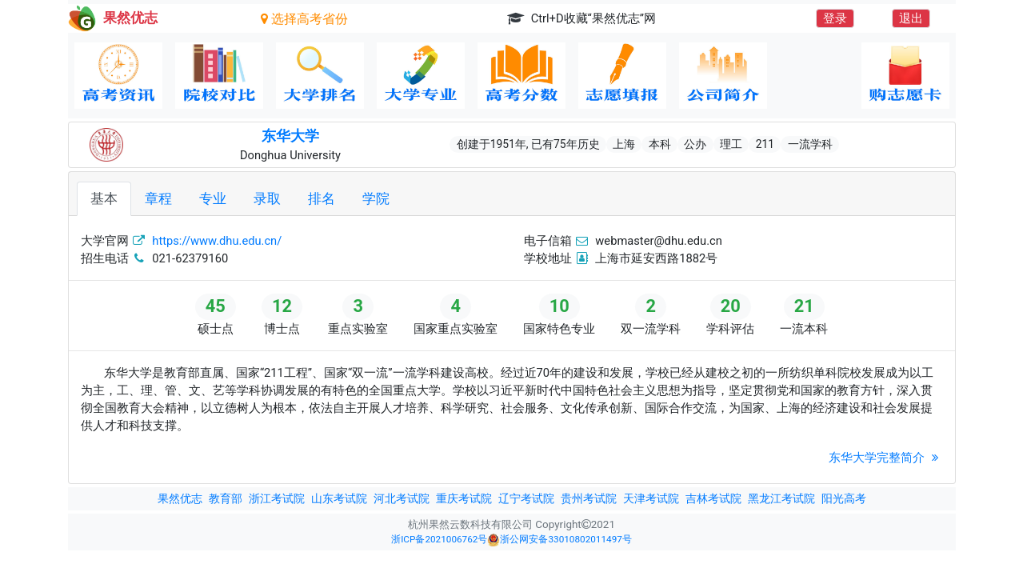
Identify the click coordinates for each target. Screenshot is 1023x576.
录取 (267, 198)
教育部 (225, 498)
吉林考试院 (713, 498)
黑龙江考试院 (781, 498)
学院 (376, 198)
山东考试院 (339, 498)
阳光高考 (843, 498)
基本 (104, 198)
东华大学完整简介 (886, 457)
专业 (212, 198)
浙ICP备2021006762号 (439, 539)
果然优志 (180, 498)
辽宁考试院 (526, 498)
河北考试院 (402, 498)
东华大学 (290, 136)
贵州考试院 (589, 498)
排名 (321, 198)
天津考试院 (651, 498)
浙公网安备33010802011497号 (559, 540)
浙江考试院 (277, 498)
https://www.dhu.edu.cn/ (217, 241)
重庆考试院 (464, 498)
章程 (158, 198)
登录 (835, 18)
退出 (911, 18)
